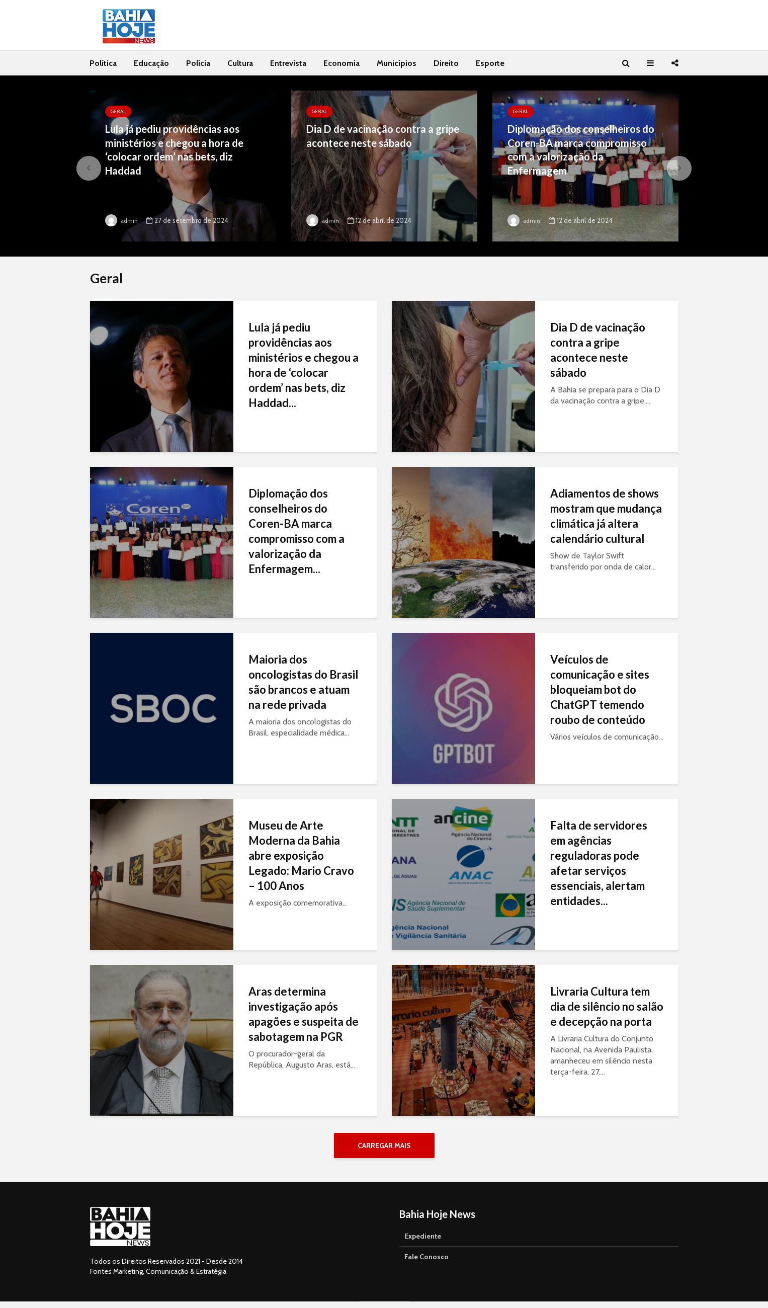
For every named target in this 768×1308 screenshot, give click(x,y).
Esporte (490, 63)
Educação (151, 63)
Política (103, 63)
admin (122, 220)
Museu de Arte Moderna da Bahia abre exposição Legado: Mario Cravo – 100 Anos (301, 855)
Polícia (198, 63)
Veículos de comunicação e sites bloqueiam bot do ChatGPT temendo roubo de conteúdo (599, 689)
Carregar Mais (384, 1145)
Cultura (240, 63)
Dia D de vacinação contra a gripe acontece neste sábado (378, 137)
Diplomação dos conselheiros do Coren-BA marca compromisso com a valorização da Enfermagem (580, 152)
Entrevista (288, 63)
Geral (118, 111)
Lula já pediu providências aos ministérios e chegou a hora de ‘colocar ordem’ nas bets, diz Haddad (180, 152)
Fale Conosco (426, 1263)
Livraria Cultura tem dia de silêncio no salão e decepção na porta (606, 1006)
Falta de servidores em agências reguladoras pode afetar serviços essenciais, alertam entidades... (598, 863)
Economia (341, 63)
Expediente (422, 1242)
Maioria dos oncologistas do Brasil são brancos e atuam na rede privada (303, 681)
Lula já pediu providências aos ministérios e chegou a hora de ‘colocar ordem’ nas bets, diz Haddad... (303, 365)
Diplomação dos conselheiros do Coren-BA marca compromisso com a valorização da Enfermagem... (296, 531)
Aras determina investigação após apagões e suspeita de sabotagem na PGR (303, 1014)
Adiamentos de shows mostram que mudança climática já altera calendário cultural (606, 515)
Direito (446, 63)
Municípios (396, 63)
